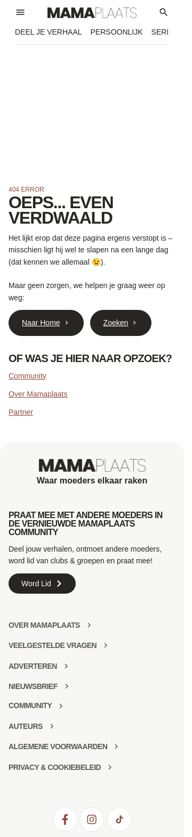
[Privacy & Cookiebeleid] (110, 767)
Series (165, 32)
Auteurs (26, 726)
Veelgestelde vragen (53, 645)
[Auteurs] (52, 726)
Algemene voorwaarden (58, 746)
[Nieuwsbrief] (66, 686)
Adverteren (33, 666)
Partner (21, 412)
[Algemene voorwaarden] (116, 746)
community (30, 705)
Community (27, 376)
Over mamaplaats (44, 625)
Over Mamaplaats (38, 394)
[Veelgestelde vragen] (105, 645)
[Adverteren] (66, 666)
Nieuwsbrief (33, 686)
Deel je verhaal (48, 32)
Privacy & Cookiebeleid (55, 767)
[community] (61, 706)
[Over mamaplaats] (89, 625)
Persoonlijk (117, 32)
